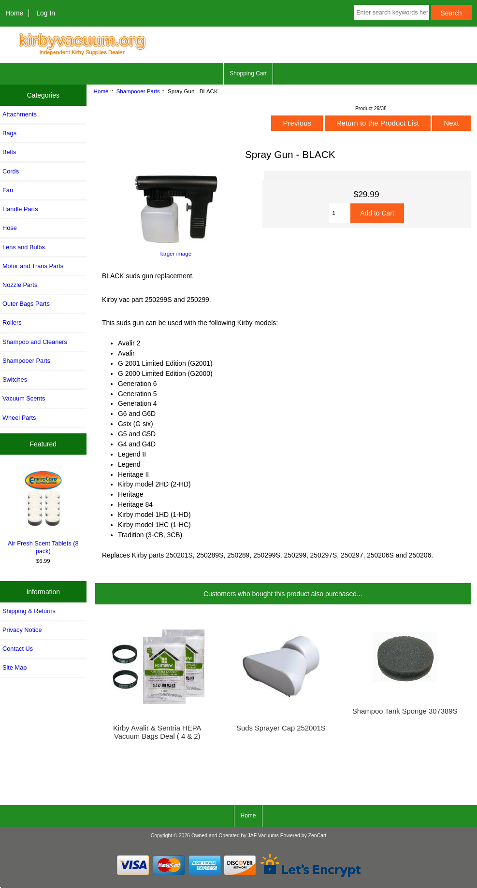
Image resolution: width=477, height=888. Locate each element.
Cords (10, 171)
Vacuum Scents (23, 398)
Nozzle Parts (19, 284)
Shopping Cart (248, 73)
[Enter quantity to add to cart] (340, 213)
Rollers (12, 322)
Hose (9, 227)
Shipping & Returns (29, 611)
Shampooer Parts (138, 91)
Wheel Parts (19, 417)
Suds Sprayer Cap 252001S (281, 728)
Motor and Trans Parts (32, 266)
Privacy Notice (22, 629)
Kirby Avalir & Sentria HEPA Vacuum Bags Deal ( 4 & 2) (157, 732)
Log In (45, 13)
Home (14, 13)
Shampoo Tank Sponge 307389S (404, 711)
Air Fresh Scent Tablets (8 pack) (43, 511)
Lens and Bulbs (23, 247)
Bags (9, 133)
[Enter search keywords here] (391, 12)
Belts (9, 152)
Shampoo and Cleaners (34, 341)
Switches (14, 379)
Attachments (19, 114)
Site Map (14, 667)
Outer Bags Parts (26, 303)
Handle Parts (20, 209)
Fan (7, 190)
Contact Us (17, 648)
